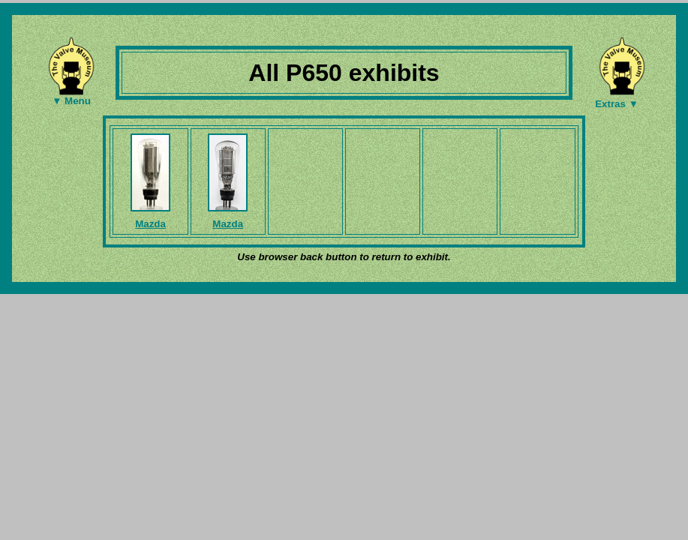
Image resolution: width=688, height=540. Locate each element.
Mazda (150, 224)
